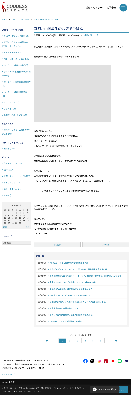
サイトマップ (9, 374)
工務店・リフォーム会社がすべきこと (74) (16, 132)
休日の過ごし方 (91, 35)
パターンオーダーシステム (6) (17, 58)
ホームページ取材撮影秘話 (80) (14, 94)
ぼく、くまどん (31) (12, 189)
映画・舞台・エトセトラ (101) (17, 176)
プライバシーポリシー (61, 388)
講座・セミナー (94, 7)
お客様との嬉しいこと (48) (15, 115)
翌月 (27, 227)
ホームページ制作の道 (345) (16, 65)
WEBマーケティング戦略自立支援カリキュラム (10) (15, 44)
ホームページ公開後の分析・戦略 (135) (16, 73)
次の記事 (105, 244)
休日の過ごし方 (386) (13, 163)
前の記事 (57, 244)
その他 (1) (8, 195)
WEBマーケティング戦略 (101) (17, 35)
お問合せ (111, 7)
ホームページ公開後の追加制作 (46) (16, 83)
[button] (104, 389)
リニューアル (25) (11, 102)
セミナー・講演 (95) (12, 52)
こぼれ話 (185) (10, 108)
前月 (5, 227)
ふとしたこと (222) (12, 182)
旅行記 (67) (9, 169)
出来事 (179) (9, 148)
